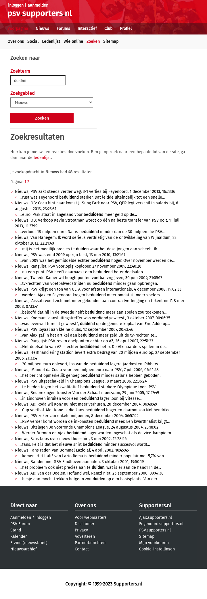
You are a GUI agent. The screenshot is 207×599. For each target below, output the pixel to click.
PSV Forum (20, 523)
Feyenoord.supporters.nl (161, 523)
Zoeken (93, 41)
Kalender (18, 536)
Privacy (81, 530)
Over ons (15, 41)
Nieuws (42, 28)
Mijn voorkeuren (154, 542)
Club (108, 28)
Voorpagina (17, 28)
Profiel (126, 28)
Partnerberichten (90, 542)
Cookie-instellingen (157, 549)
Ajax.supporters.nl (155, 517)
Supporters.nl (155, 505)
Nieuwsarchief (23, 549)
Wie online (73, 41)
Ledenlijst (51, 41)
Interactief (87, 28)
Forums (63, 28)
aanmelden (38, 5)
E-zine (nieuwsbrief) (28, 542)
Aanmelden (20, 517)
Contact (82, 549)
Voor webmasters (91, 517)
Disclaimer (84, 523)
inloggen (16, 5)
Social (33, 41)
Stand (15, 530)
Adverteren (85, 536)
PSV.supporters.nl (155, 530)
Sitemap (110, 41)
